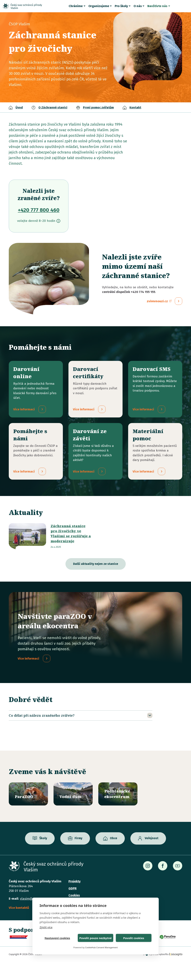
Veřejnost (151, 838)
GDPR (72, 888)
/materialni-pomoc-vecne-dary (155, 451)
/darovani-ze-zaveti (95, 451)
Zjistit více (46, 927)
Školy (43, 838)
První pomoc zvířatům (98, 107)
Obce (113, 838)
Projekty (74, 881)
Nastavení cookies (57, 938)
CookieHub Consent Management (101, 947)
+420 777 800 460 (39, 210)
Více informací (28, 659)
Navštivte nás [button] (157, 6)
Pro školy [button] (121, 6)
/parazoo (28, 793)
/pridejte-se (36, 451)
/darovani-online (36, 389)
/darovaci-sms (155, 389)
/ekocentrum (117, 793)
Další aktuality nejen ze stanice (95, 564)
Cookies (74, 895)
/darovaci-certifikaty (95, 389)
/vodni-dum (73, 793)
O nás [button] (138, 6)
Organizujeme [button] (98, 6)
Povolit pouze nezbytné (95, 938)
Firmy (78, 838)
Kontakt (135, 107)
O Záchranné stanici (52, 107)
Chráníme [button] (76, 6)
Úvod (19, 107)
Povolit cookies (133, 938)
